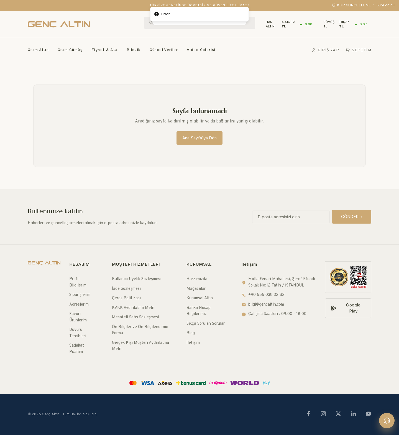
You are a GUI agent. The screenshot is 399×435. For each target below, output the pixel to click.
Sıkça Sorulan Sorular (205, 323)
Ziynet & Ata (104, 50)
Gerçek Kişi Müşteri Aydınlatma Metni (140, 346)
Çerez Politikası (126, 298)
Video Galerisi (201, 50)
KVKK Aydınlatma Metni (133, 308)
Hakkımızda (196, 279)
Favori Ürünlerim (78, 317)
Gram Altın (38, 50)
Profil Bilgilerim (77, 282)
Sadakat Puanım (76, 349)
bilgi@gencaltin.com (263, 304)
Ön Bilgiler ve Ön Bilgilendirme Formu (140, 330)
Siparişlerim (79, 295)
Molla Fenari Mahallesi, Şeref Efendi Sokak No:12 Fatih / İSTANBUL (278, 282)
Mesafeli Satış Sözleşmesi (135, 317)
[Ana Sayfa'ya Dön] (199, 138)
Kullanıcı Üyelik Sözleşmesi (136, 279)
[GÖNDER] (351, 217)
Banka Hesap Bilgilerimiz (198, 311)
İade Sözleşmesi (126, 288)
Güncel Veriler (164, 50)
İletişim (193, 343)
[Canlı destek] (387, 420)
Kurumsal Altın (199, 298)
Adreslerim (79, 304)
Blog (190, 333)
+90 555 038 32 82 (263, 295)
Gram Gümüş (70, 50)
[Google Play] (348, 308)
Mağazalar (196, 288)
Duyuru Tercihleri (77, 333)
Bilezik (134, 50)
